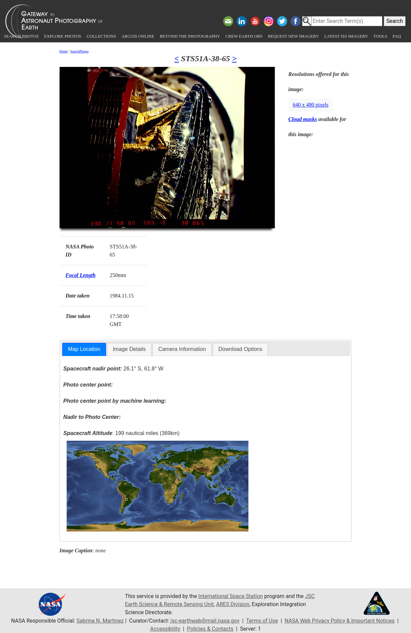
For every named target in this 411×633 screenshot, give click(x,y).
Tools (380, 36)
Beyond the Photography (190, 36)
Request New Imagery (293, 36)
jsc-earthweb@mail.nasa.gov (205, 621)
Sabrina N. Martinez (100, 621)
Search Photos (21, 36)
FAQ (396, 36)
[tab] (84, 349)
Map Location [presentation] (84, 349)
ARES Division (232, 604)
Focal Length (81, 275)
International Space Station (230, 596)
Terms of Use (262, 621)
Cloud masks (302, 119)
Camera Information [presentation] (182, 349)
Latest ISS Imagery (346, 36)
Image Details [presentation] (129, 349)
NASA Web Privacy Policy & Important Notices (340, 621)
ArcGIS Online (138, 36)
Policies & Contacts (210, 629)
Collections (101, 36)
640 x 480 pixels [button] (311, 105)
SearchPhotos (79, 51)
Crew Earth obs (244, 36)
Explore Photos (62, 36)
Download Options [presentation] (240, 349)
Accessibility (165, 629)
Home (64, 51)
